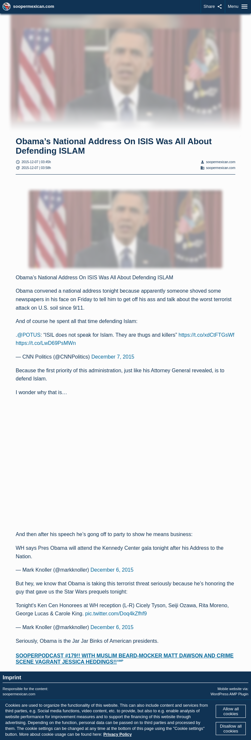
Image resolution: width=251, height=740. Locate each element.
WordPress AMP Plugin (229, 694)
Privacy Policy (117, 734)
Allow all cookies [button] (231, 711)
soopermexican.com (33, 6)
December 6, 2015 (112, 570)
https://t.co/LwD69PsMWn (46, 343)
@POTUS (28, 335)
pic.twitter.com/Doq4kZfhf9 (116, 613)
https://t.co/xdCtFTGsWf (206, 335)
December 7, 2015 (112, 357)
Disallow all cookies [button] (231, 728)
